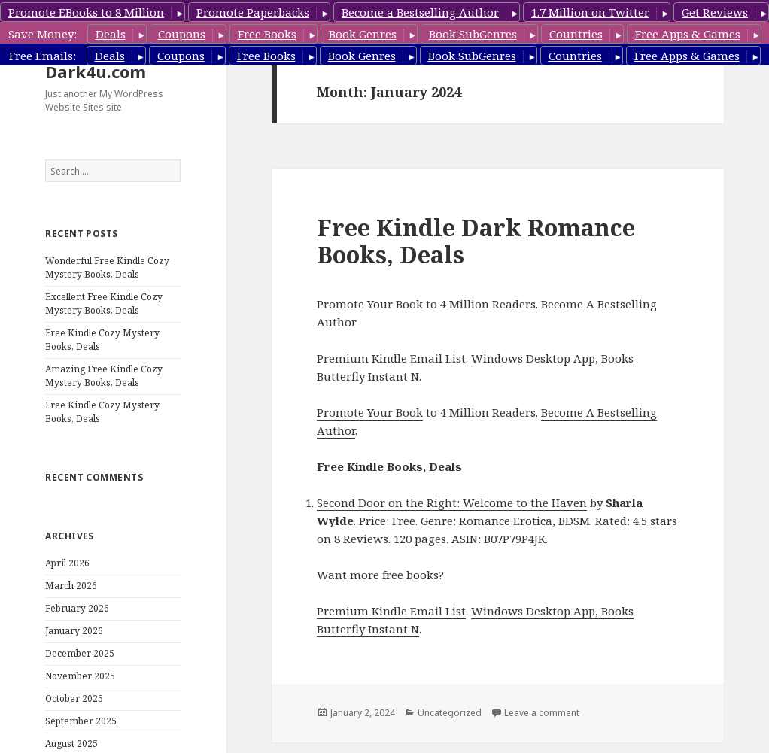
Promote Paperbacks (252, 12)
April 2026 (67, 563)
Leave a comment (541, 712)
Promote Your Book (370, 412)
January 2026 (74, 630)
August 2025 (71, 743)
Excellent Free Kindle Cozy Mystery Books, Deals (104, 303)
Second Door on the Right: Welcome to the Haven (452, 502)
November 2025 (80, 676)
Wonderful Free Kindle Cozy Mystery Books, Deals (107, 267)
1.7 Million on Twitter (590, 12)
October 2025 (74, 698)
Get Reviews (715, 12)
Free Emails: (42, 55)
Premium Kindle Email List (391, 358)
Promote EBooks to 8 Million (86, 12)
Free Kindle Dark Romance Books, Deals (476, 240)
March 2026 (71, 585)
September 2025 (81, 721)
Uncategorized (450, 712)
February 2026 (77, 608)
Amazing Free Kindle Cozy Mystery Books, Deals (104, 376)
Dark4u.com (95, 71)
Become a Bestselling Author (420, 12)
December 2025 (79, 653)
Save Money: (42, 33)
